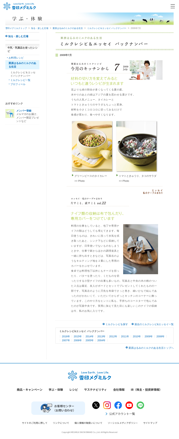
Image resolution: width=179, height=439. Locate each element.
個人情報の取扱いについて (88, 423)
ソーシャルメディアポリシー (123, 423)
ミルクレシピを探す (116, 324)
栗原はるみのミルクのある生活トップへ (151, 347)
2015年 (78, 336)
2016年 (66, 336)
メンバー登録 (23, 110)
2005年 (90, 340)
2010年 (137, 336)
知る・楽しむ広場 (39, 28)
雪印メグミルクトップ (16, 28)
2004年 (101, 340)
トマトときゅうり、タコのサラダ (137, 175)
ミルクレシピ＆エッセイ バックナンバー (106, 28)
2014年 (90, 336)
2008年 (160, 336)
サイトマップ (150, 423)
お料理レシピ (16, 57)
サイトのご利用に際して (34, 423)
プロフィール (17, 84)
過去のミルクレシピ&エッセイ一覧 (154, 324)
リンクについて (61, 423)
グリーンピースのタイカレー (90, 175)
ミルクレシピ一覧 (20, 80)
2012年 (113, 336)
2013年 (101, 336)
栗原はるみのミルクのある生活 (68, 28)
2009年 (149, 336)
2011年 (125, 336)
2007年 (66, 340)
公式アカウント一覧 (120, 413)
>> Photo (79, 180)
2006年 (78, 340)
